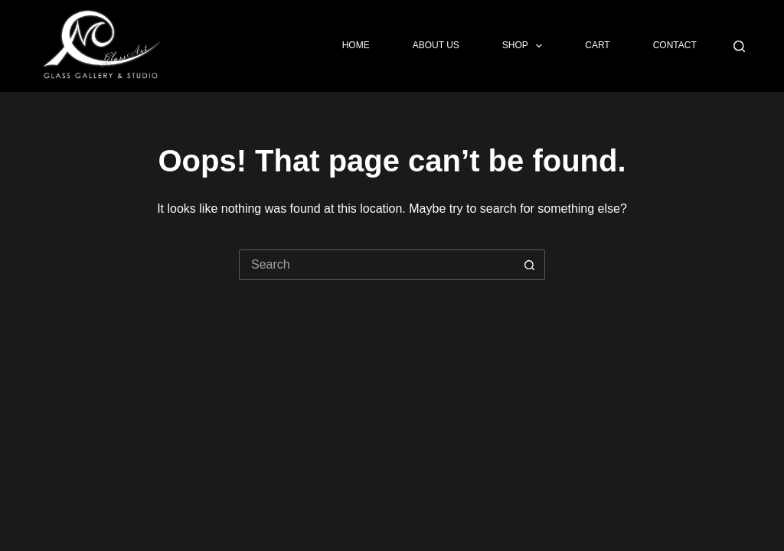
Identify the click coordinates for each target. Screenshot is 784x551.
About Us (436, 45)
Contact (675, 45)
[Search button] (529, 264)
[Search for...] (376, 264)
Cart (597, 45)
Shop (525, 46)
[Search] (739, 46)
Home (356, 45)
